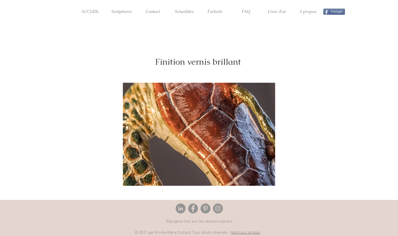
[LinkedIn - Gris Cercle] (181, 208)
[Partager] (334, 12)
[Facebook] (193, 208)
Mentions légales (245, 231)
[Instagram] (218, 208)
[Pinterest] (205, 208)
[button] (121, 9)
